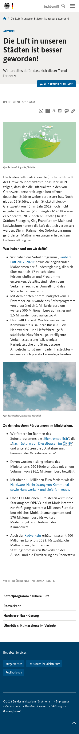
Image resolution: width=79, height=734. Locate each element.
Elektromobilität (56, 438)
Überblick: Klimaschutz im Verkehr (30, 625)
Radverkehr (32, 535)
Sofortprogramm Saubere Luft (26, 595)
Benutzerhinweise (35, 706)
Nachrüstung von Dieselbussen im (42, 443)
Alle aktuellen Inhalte (56, 84)
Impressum (62, 701)
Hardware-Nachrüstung (21, 615)
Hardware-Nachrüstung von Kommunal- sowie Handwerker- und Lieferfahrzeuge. (40, 487)
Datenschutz (12, 706)
